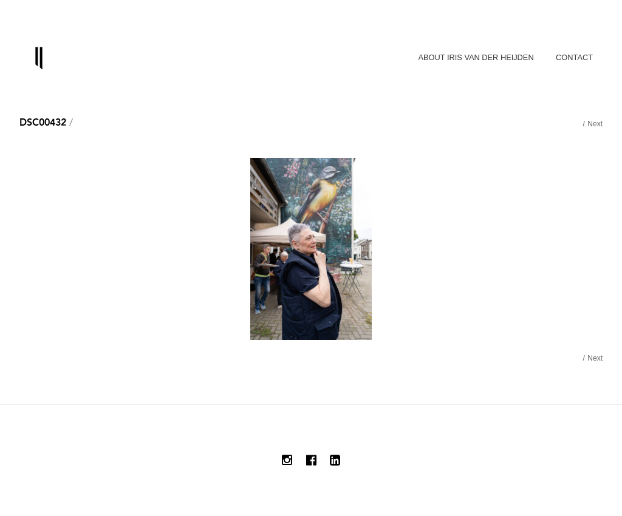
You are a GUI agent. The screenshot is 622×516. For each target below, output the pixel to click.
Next (595, 124)
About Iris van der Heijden (476, 57)
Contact (574, 57)
